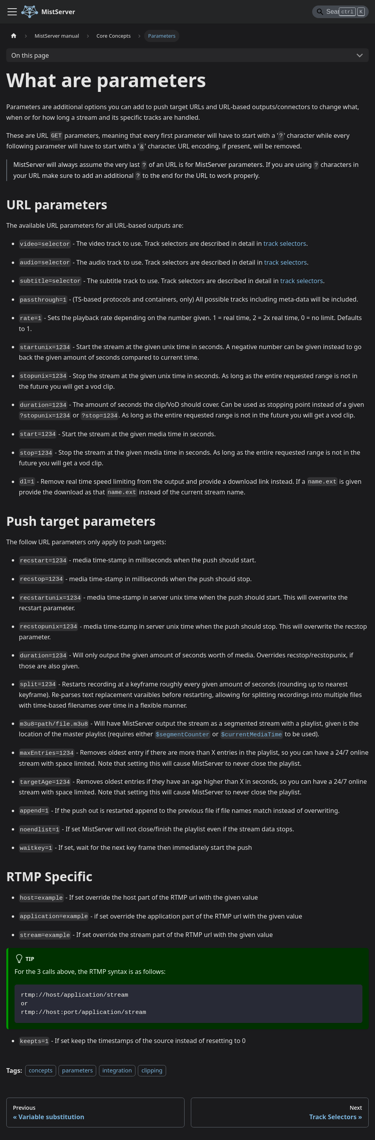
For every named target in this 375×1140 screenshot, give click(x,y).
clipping (152, 1070)
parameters (77, 1070)
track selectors (284, 243)
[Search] (340, 11)
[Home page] (13, 36)
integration (117, 1070)
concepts (40, 1070)
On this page (30, 55)
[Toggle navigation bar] (12, 12)
